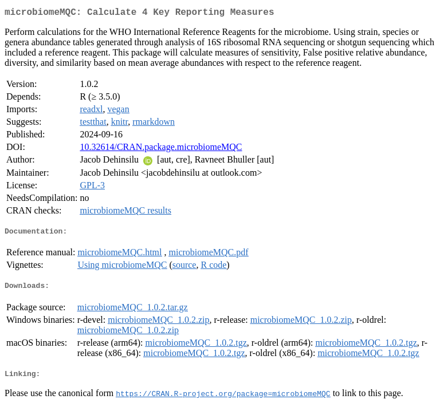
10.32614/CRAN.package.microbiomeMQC (161, 149)
